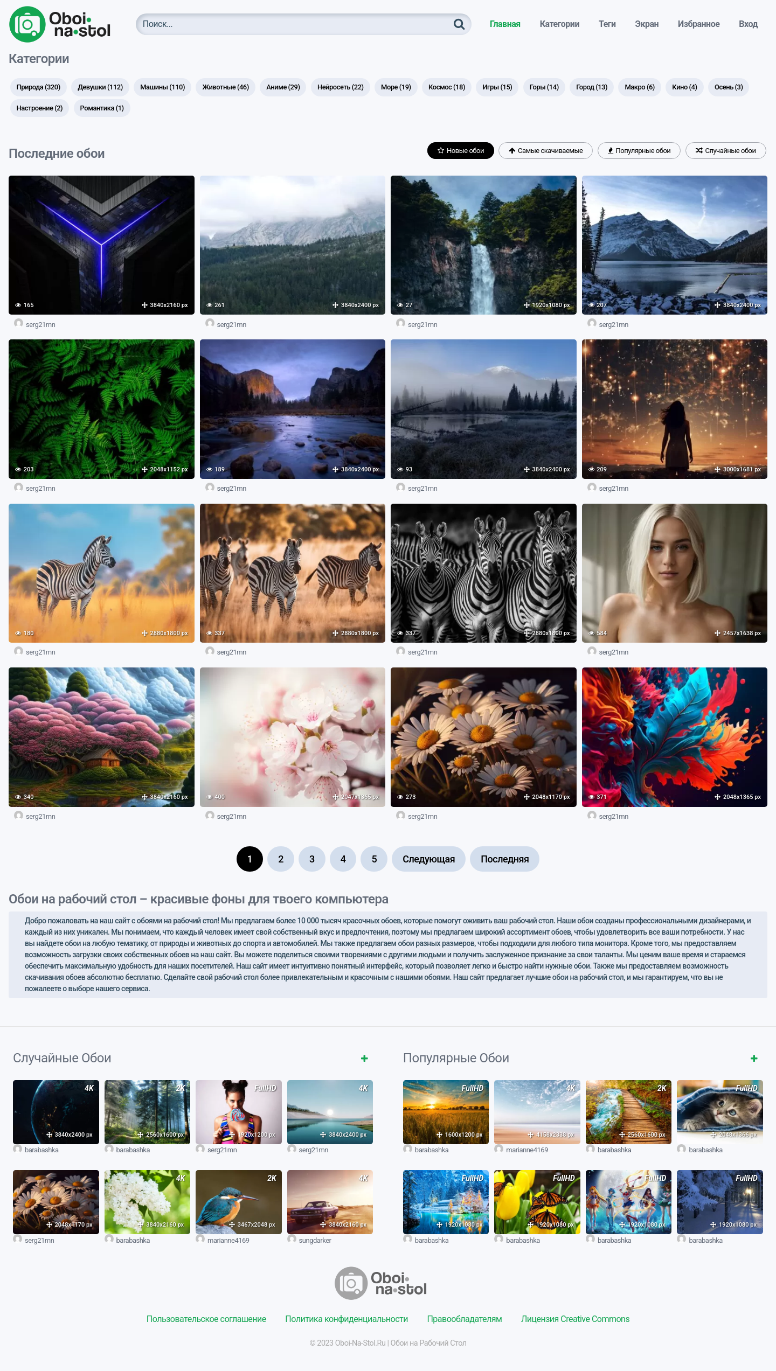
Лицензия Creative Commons (575, 1319)
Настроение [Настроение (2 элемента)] (40, 108)
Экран (647, 24)
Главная (505, 24)
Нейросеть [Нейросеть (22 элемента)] (340, 87)
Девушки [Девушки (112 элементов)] (100, 87)
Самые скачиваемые (546, 151)
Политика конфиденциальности (346, 1319)
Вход (748, 24)
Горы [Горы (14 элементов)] (544, 87)
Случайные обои (726, 151)
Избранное (698, 24)
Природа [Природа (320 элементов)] (38, 87)
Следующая (429, 859)
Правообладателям (464, 1319)
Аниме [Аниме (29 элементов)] (283, 87)
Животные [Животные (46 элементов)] (225, 87)
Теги (607, 24)
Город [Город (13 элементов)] (591, 87)
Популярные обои (639, 151)
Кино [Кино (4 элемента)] (684, 87)
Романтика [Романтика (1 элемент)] (102, 108)
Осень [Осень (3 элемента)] (729, 87)
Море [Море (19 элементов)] (396, 87)
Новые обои (461, 151)
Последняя (505, 859)
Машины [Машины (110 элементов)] (162, 87)
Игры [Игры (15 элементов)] (497, 87)
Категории (559, 24)
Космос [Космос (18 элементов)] (446, 87)
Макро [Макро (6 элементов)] (639, 87)
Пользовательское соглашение (206, 1319)
